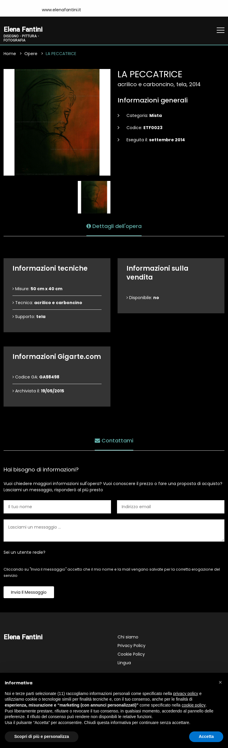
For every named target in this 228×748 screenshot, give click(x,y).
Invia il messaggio (29, 592)
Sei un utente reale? (24, 552)
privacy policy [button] (185, 693)
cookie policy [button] (193, 705)
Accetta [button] (206, 736)
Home (10, 54)
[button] (220, 682)
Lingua (124, 663)
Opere (30, 54)
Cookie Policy (131, 654)
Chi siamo (128, 637)
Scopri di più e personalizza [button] (41, 736)
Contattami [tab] (114, 440)
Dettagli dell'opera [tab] (114, 226)
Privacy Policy (131, 646)
